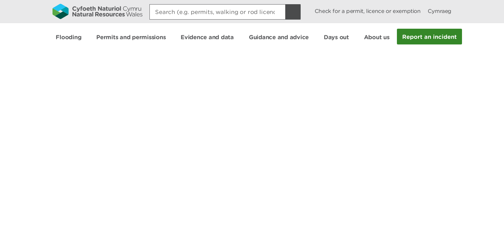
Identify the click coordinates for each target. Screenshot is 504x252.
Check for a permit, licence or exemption (368, 11)
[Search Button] (293, 12)
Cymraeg (439, 11)
